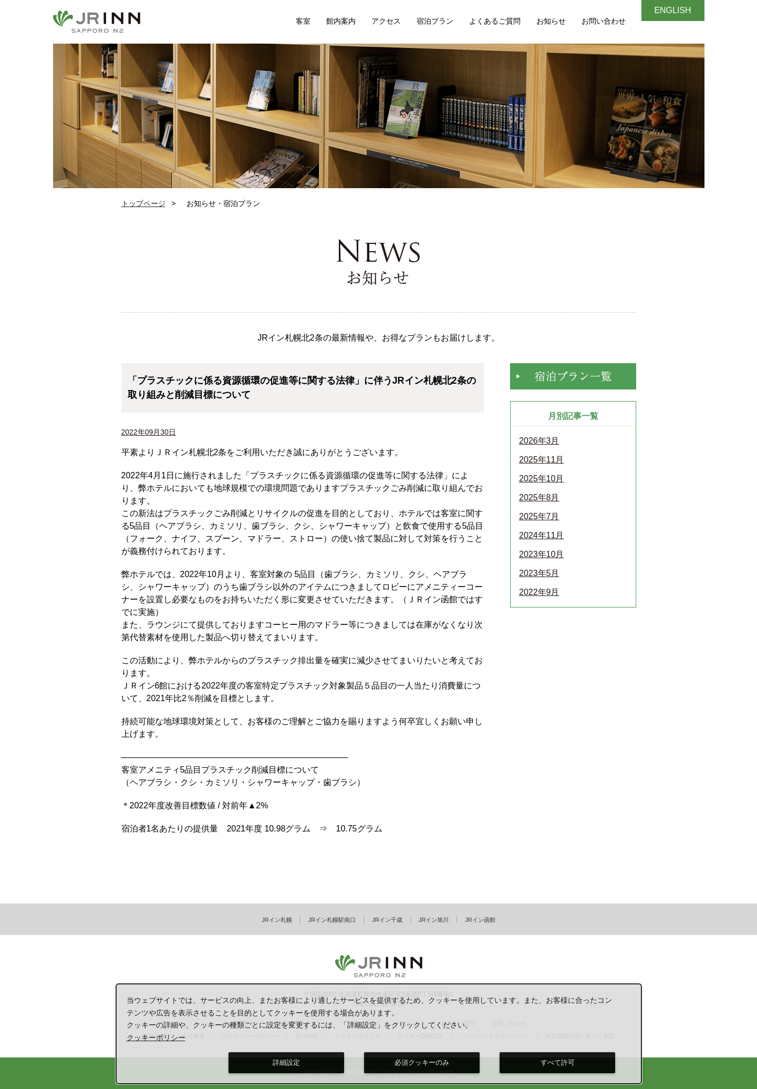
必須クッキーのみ (422, 1062)
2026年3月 (539, 441)
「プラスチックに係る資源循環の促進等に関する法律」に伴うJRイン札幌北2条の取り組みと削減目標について (302, 387)
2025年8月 (539, 498)
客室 (303, 21)
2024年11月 (541, 535)
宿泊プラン (435, 21)
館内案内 (341, 21)
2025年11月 (541, 460)
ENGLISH (672, 10)
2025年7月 (539, 516)
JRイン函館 (480, 920)
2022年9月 (539, 592)
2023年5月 (539, 573)
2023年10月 (541, 554)
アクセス (386, 21)
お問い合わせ (604, 21)
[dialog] (379, 1034)
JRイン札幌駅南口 (332, 920)
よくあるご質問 (495, 21)
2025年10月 (541, 479)
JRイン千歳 (387, 920)
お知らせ (551, 21)
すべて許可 (558, 1062)
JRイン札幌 (277, 920)
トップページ (143, 203)
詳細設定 (286, 1062)
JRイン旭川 (434, 920)
